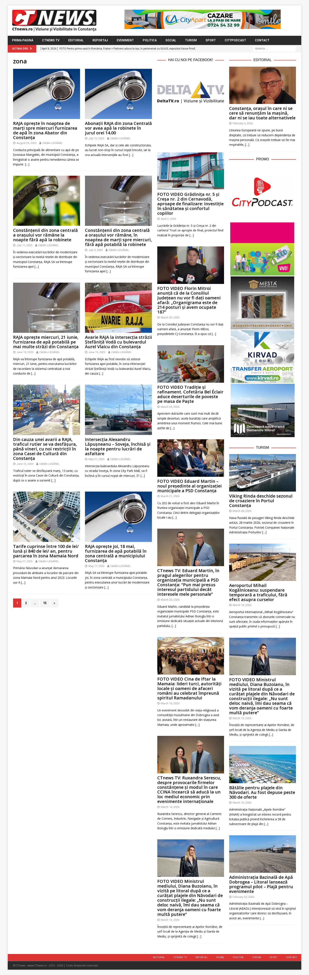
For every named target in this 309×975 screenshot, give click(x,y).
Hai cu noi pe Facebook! (190, 60)
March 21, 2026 (170, 496)
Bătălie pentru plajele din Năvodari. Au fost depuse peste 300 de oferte (262, 792)
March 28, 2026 (242, 511)
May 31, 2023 (96, 459)
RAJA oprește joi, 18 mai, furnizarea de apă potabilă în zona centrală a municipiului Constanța (116, 553)
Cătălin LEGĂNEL (52, 143)
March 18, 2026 (242, 605)
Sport (211, 40)
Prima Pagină (22, 40)
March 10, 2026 (242, 802)
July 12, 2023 (96, 138)
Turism (191, 40)
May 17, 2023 (96, 566)
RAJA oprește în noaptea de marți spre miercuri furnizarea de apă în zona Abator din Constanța (45, 130)
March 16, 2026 (170, 703)
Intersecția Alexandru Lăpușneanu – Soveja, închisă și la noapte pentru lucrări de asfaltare (117, 446)
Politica (150, 40)
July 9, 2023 (95, 250)
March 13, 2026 (170, 919)
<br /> (190, 127)
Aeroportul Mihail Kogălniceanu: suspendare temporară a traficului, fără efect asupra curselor (258, 592)
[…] (27, 164)
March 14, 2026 (170, 806)
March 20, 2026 (170, 599)
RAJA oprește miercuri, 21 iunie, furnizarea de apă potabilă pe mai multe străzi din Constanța (46, 342)
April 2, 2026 (168, 218)
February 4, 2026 (243, 123)
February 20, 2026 (243, 896)
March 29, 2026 (170, 406)
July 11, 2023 (24, 245)
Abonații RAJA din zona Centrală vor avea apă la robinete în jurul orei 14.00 (118, 128)
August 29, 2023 (26, 143)
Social (170, 40)
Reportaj (100, 40)
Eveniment (125, 40)
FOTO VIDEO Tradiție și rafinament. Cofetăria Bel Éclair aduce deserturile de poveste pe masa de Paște (190, 394)
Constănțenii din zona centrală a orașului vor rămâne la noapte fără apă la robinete (45, 235)
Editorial (76, 40)
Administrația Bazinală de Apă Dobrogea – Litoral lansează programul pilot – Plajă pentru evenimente (261, 884)
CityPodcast (235, 40)
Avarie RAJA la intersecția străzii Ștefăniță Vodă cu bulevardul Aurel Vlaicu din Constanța (118, 342)
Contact (262, 40)
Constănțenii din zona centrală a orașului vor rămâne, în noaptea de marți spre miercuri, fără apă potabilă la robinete (118, 237)
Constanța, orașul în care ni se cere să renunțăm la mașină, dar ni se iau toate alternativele (262, 113)
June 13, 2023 (25, 463)
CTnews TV (50, 40)
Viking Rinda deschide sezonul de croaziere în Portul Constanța (260, 500)
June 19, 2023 (25, 352)
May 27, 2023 (25, 561)
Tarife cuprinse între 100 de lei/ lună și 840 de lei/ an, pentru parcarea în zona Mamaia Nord (46, 551)
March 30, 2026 (170, 317)
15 (45, 603)
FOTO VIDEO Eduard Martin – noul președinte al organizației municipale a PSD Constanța (189, 486)
